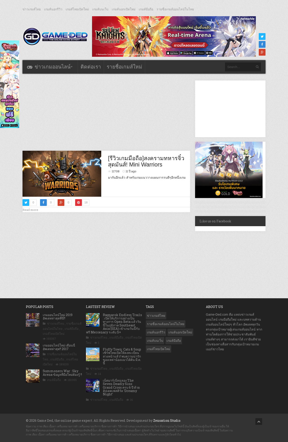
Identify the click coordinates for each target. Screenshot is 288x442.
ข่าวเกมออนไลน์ (52, 67)
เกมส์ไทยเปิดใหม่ (77, 9)
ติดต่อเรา (91, 67)
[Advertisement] (106, 112)
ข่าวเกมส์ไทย (31, 9)
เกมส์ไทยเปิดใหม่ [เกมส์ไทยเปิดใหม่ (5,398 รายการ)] (158, 349)
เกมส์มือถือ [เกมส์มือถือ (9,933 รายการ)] (173, 340)
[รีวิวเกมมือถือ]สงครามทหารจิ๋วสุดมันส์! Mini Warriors (146, 161)
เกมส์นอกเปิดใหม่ (123, 9)
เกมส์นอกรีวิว (53, 9)
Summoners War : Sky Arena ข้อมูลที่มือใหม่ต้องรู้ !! (62, 372)
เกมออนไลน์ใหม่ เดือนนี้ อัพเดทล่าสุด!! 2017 (59, 347)
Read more (30, 210)
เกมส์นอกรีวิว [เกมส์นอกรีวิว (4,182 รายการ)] (156, 332)
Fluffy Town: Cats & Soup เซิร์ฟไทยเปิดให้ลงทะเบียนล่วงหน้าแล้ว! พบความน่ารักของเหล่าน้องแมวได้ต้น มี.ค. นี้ (122, 356)
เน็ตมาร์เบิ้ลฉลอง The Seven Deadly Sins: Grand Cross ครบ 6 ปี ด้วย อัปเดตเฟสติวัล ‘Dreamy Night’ (121, 387)
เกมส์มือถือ (146, 9)
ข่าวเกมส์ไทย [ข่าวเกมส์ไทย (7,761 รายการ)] (156, 315)
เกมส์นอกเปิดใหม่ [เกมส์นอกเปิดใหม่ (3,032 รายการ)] (180, 332)
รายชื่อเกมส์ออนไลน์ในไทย (175, 9)
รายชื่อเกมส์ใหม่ (124, 67)
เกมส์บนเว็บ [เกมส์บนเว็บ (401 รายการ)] (155, 340)
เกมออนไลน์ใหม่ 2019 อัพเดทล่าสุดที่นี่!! (57, 316)
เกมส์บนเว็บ (100, 9)
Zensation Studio (166, 420)
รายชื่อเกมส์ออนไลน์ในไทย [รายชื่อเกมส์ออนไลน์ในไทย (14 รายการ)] (165, 324)
